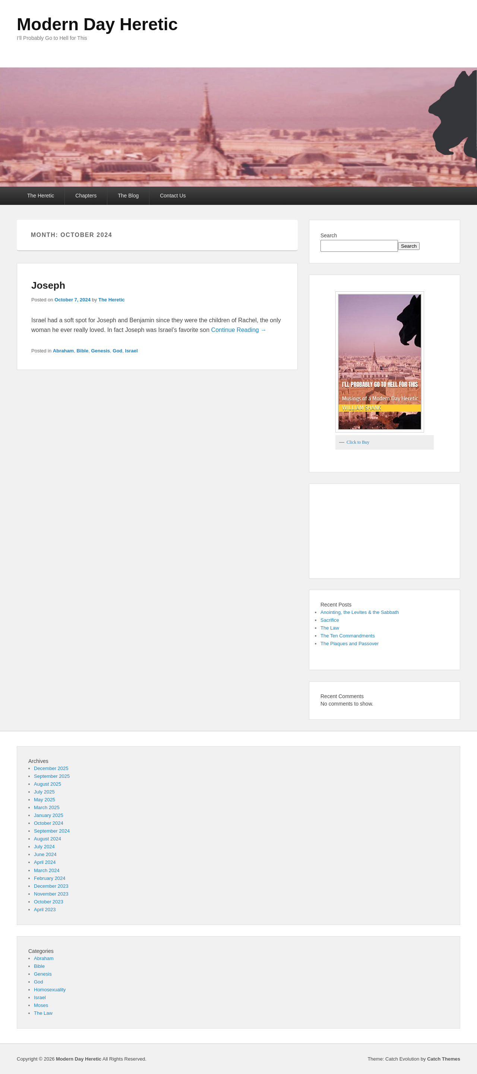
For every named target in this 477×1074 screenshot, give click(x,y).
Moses (41, 1005)
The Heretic (40, 196)
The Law (329, 628)
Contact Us (173, 196)
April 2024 (45, 862)
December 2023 (51, 886)
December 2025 (51, 768)
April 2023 (45, 909)
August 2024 (47, 839)
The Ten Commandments (347, 636)
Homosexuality (50, 989)
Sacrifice (329, 620)
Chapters (86, 196)
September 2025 (52, 776)
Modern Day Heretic (97, 24)
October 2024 (48, 823)
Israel (131, 351)
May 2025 (44, 799)
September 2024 (52, 831)
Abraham (63, 351)
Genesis (100, 351)
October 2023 (48, 901)
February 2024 (50, 878)
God (117, 351)
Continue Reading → (239, 330)
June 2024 (45, 854)
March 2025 (47, 807)
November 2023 (51, 894)
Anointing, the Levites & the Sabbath (359, 612)
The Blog (128, 196)
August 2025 (47, 784)
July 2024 (44, 846)
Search (328, 235)
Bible (82, 351)
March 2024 (47, 870)
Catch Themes (443, 1059)
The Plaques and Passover (349, 643)
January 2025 (48, 815)
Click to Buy (358, 442)
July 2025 (44, 792)
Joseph (48, 285)
